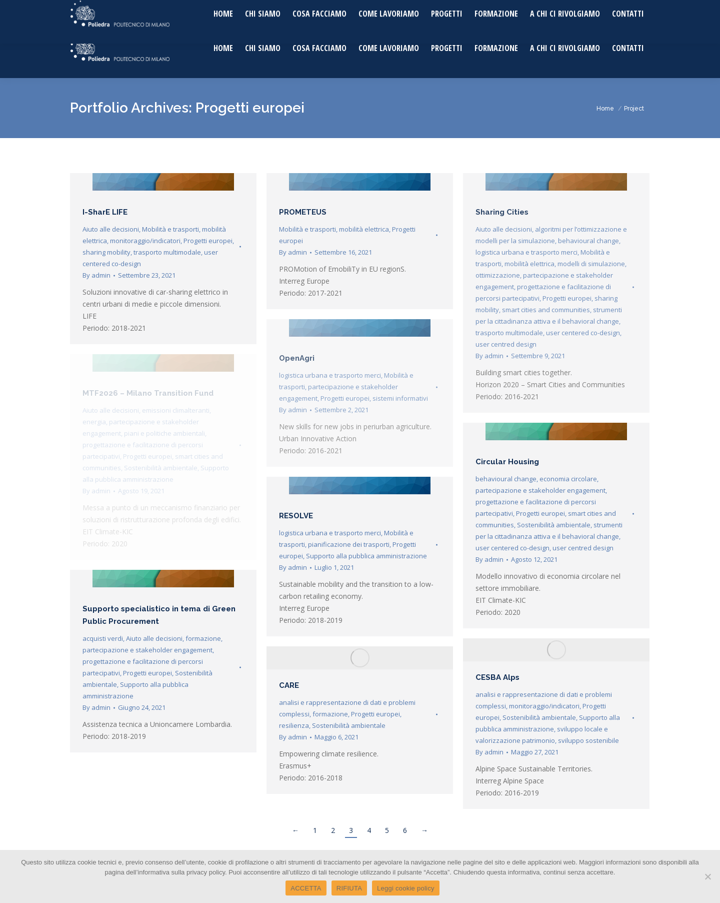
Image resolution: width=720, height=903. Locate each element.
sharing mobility (106, 252)
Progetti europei (208, 240)
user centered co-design (583, 332)
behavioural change (588, 240)
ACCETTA (305, 888)
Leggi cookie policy (405, 888)
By (96, 275)
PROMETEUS (302, 212)
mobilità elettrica (364, 229)
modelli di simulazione (591, 263)
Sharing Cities (502, 212)
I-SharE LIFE (105, 212)
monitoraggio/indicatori (145, 240)
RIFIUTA (349, 888)
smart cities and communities (546, 309)
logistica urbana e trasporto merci (527, 252)
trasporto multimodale (167, 252)
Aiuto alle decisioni (110, 229)
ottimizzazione (498, 275)
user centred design (506, 344)
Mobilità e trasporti (170, 229)
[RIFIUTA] (707, 876)
